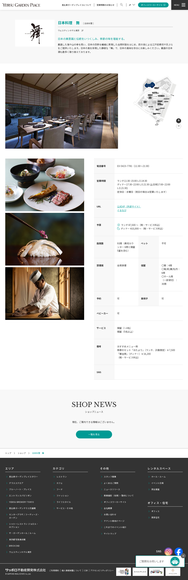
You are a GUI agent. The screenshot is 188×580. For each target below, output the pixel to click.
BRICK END (13, 545)
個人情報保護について (71, 570)
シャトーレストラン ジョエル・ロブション (22, 525)
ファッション (61, 495)
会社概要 (106, 508)
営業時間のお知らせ (105, 4)
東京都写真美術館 (16, 539)
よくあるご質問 (109, 483)
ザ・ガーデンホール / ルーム (21, 533)
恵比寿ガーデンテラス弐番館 (21, 508)
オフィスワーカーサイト (153, 5)
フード (58, 489)
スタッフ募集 (108, 476)
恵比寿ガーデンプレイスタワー (22, 476)
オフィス (154, 511)
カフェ (58, 483)
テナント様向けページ (113, 520)
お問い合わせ (108, 514)
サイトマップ (108, 533)
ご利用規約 (54, 570)
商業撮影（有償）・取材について (117, 495)
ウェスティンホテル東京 (19, 552)
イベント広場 (156, 483)
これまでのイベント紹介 (114, 527)
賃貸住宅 (154, 517)
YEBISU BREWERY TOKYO (20, 501)
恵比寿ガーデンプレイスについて (76, 4)
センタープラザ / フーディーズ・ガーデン (22, 516)
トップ (8, 453)
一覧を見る (94, 434)
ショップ (22, 453)
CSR (86, 570)
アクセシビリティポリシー (102, 570)
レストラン (60, 476)
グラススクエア (14, 483)
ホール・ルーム (157, 476)
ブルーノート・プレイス (19, 489)
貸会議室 (154, 489)
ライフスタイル (62, 501)
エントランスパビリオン (19, 495)
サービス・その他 (63, 508)
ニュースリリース (110, 489)
